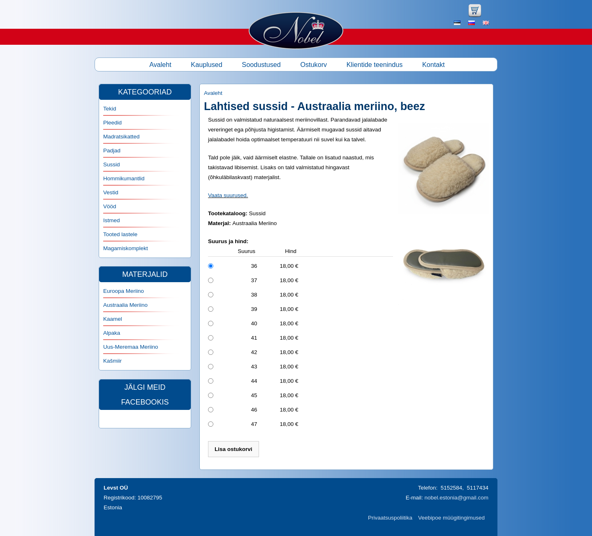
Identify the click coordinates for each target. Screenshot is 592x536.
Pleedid (112, 123)
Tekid (109, 109)
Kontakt (433, 64)
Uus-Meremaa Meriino (130, 347)
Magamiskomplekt (125, 248)
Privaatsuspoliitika (390, 518)
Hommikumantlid (124, 178)
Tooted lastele (120, 234)
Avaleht (160, 64)
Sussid (111, 164)
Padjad (111, 150)
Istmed (111, 220)
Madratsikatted (121, 136)
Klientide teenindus (375, 64)
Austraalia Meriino (125, 305)
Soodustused (261, 64)
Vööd (109, 206)
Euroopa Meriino (123, 291)
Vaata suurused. (228, 195)
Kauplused (206, 64)
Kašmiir (112, 361)
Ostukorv (313, 64)
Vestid (110, 192)
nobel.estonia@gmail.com (456, 498)
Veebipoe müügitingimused (451, 518)
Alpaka (111, 333)
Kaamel (112, 319)
